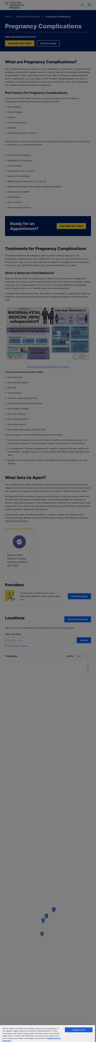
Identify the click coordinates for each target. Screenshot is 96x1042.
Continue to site (78, 1030)
